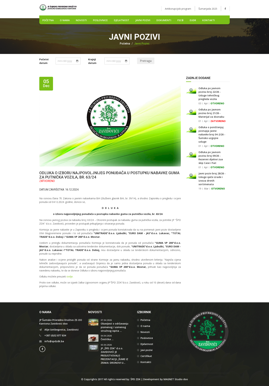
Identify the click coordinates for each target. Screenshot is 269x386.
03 (199, 103)
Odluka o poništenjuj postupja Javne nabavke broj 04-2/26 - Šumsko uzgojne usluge (211, 134)
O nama (65, 20)
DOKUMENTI (163, 20)
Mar (206, 188)
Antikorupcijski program (178, 8)
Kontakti (208, 20)
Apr (206, 103)
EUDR (193, 20)
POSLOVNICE (100, 20)
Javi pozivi (147, 350)
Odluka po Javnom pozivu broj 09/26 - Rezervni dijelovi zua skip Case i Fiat (210, 157)
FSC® (180, 20)
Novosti (145, 332)
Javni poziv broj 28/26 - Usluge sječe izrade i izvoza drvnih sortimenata (212, 179)
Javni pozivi (142, 20)
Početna (125, 43)
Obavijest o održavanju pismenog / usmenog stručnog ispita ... (114, 327)
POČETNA (48, 20)
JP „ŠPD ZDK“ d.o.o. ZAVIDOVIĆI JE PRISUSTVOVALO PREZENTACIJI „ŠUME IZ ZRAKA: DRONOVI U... (114, 355)
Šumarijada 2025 (207, 8)
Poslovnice (147, 338)
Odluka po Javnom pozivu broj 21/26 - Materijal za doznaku (211, 113)
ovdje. (70, 276)
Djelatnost (147, 344)
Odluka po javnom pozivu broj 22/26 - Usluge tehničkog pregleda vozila (209, 94)
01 (199, 121)
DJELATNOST (121, 20)
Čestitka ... (107, 339)
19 (199, 188)
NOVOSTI (81, 20)
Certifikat (146, 356)
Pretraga (145, 61)
